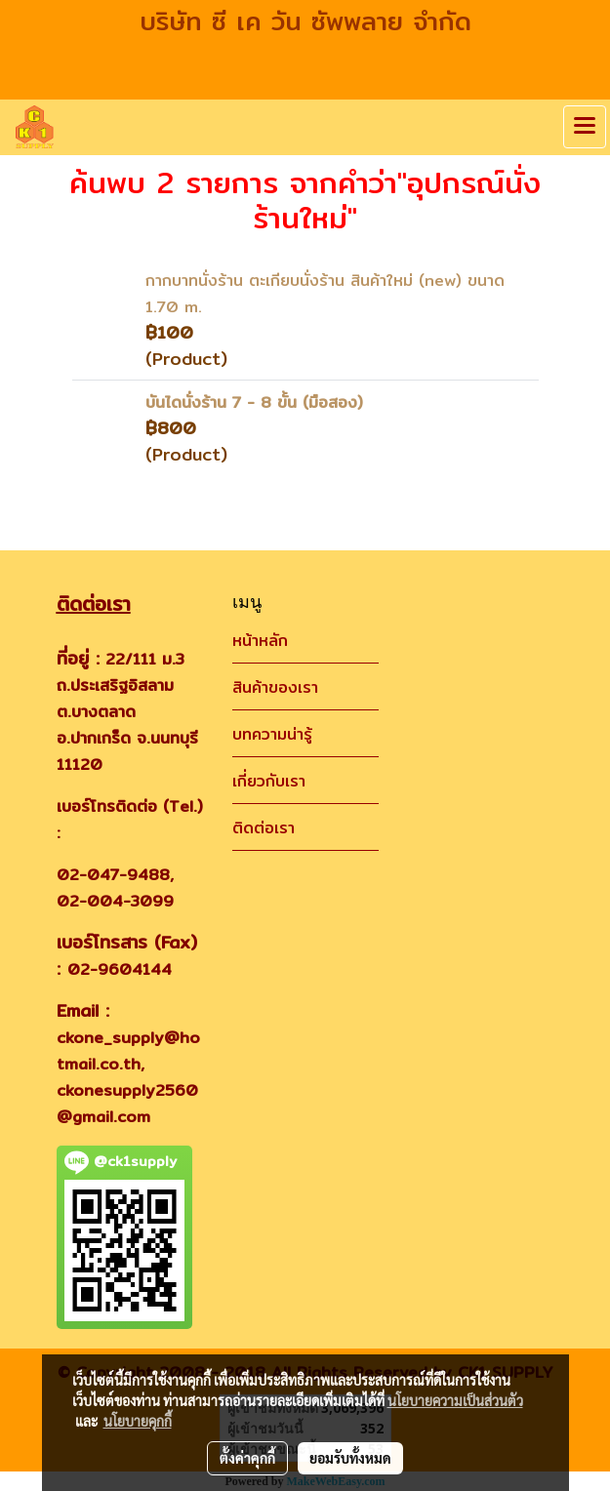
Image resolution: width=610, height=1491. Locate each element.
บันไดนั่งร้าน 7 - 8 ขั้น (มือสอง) (254, 402)
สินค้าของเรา (275, 687)
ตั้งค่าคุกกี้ (247, 1458)
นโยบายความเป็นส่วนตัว (455, 1400)
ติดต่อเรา (263, 828)
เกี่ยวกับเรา (268, 781)
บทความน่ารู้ (272, 734)
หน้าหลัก (260, 640)
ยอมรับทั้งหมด (350, 1458)
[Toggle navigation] (584, 126)
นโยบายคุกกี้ (137, 1421)
